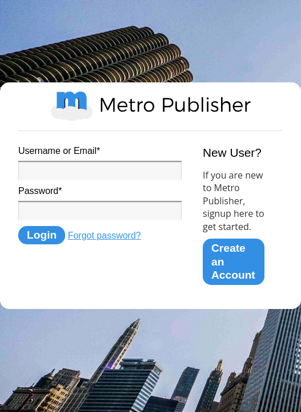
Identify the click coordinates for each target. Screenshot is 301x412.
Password (40, 191)
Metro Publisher (151, 106)
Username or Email (59, 151)
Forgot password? (104, 235)
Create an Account (233, 261)
